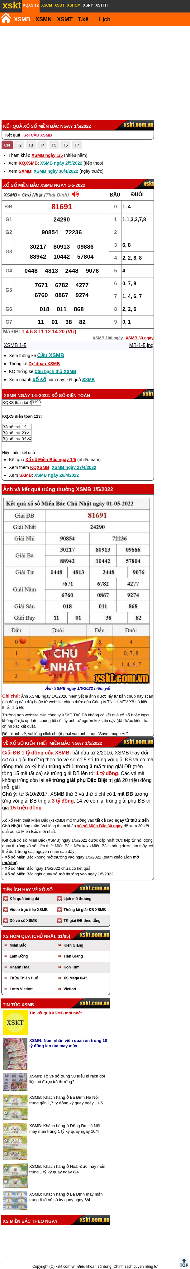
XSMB (22, 19)
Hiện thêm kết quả (18, 452)
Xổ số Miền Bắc (21, 185)
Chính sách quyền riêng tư (135, 1266)
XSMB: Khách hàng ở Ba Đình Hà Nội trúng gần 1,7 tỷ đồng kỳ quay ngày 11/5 (66, 1100)
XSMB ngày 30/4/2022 (56, 171)
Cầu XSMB (50, 355)
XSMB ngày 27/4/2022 (74, 467)
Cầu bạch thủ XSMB (55, 371)
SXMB (25, 171)
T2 (19, 145)
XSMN (44, 19)
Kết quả (12, 135)
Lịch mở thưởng (78, 899)
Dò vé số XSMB (23, 920)
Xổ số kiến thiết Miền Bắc (40, 743)
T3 (30, 145)
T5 (53, 145)
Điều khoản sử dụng (95, 1266)
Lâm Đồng (19, 956)
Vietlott (70, 989)
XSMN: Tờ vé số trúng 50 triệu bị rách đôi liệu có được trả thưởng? (67, 1079)
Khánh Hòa (19, 967)
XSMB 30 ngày (140, 338)
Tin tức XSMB (18, 1004)
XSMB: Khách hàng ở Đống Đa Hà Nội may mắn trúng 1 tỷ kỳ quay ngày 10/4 (64, 1128)
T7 (76, 145)
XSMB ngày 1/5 (47, 155)
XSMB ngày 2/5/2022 (61, 163)
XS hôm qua (17, 936)
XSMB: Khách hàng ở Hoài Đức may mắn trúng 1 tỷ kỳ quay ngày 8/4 (67, 1169)
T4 (42, 145)
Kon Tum (71, 967)
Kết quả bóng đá (24, 899)
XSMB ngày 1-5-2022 (62, 185)
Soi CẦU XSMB (37, 135)
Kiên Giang (73, 945)
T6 (65, 145)
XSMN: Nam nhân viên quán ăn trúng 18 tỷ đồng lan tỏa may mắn (68, 1043)
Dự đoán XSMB (44, 363)
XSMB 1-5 (15, 345)
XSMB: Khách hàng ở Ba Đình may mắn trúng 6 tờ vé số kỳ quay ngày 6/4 (66, 1197)
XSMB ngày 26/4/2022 (56, 475)
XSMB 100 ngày (108, 338)
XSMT (65, 19)
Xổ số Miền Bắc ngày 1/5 (51, 459)
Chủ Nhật (31, 194)
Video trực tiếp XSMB (29, 910)
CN (7, 145)
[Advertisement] (94, 73)
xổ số (39, 379)
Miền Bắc (18, 945)
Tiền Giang (73, 956)
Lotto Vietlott (21, 989)
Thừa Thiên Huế (24, 978)
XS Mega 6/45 (76, 978)
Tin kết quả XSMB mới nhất (55, 1013)
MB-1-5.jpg (141, 345)
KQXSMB (28, 163)
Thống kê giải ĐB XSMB (85, 910)
